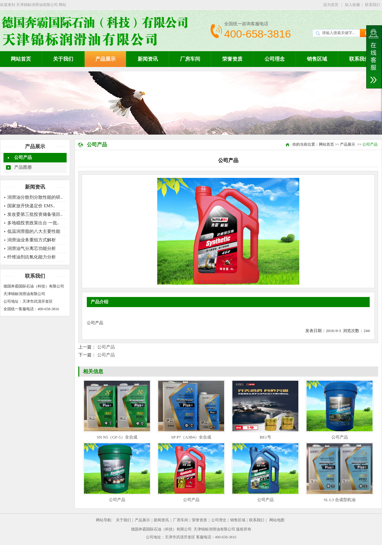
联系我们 (372, 5)
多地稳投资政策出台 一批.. (33, 223)
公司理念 (275, 59)
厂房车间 (190, 59)
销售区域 (317, 59)
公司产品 (23, 157)
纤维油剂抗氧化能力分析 (31, 257)
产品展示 (105, 59)
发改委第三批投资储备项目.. (35, 214)
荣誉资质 (232, 59)
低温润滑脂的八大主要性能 (33, 231)
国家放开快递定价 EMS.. (31, 205)
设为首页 (331, 5)
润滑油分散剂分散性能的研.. (35, 197)
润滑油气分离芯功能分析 (31, 248)
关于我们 (63, 59)
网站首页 (326, 144)
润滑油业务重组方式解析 (31, 240)
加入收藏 (352, 5)
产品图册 (23, 167)
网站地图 (276, 520)
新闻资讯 (148, 59)
